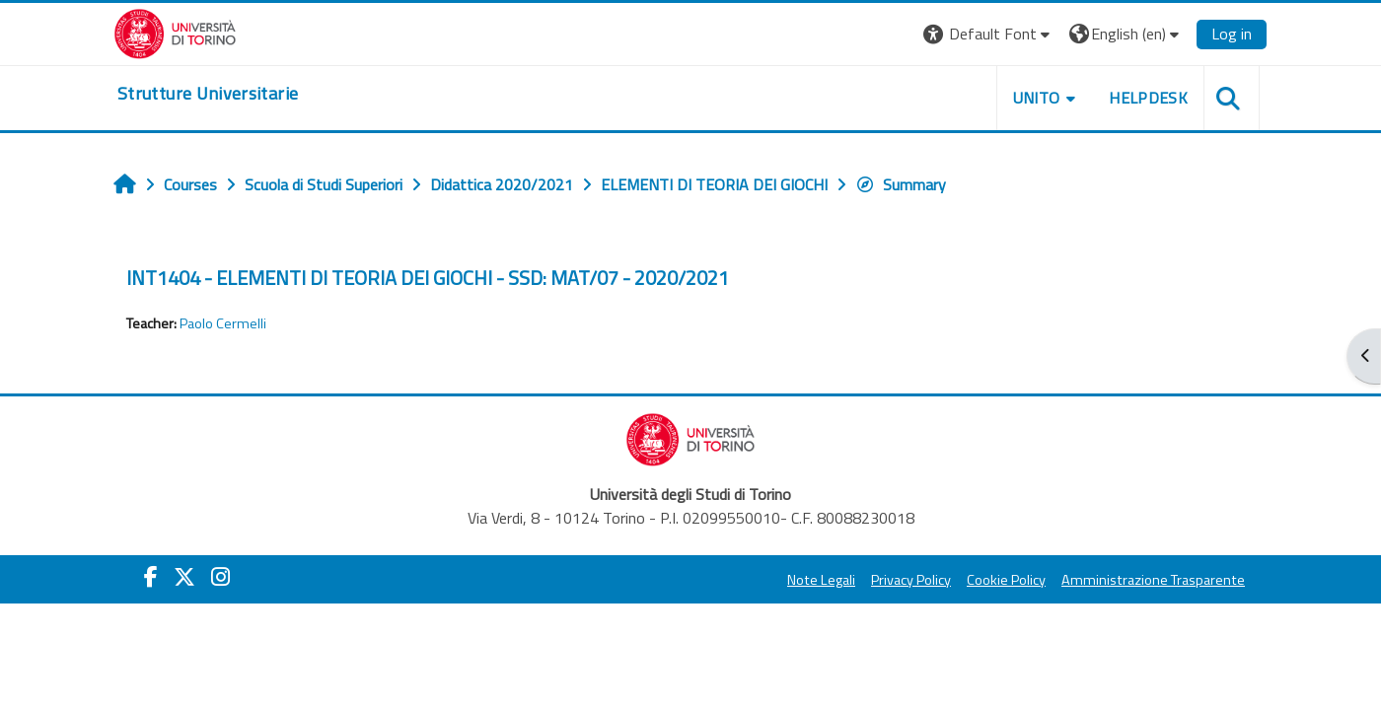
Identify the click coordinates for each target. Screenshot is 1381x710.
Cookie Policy (1006, 580)
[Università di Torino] (175, 31)
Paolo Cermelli (223, 323)
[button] (988, 34)
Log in (1231, 33)
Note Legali (821, 580)
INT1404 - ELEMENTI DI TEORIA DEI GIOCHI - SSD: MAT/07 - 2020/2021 (427, 277)
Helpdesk (1148, 97)
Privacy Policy (911, 580)
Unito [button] (1036, 97)
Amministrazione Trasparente (1153, 580)
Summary (900, 184)
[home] (207, 94)
